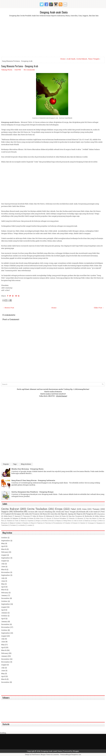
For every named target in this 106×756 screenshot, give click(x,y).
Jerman (31, 512)
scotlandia (21, 525)
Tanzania (26, 516)
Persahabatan (57, 523)
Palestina (48, 523)
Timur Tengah (93, 59)
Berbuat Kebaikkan (60, 518)
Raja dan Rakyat (91, 518)
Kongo (95, 521)
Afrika (58, 512)
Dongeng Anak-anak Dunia (54, 12)
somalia (29, 525)
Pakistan (40, 523)
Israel (80, 521)
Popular (6, 464)
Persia (64, 516)
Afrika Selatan (100, 516)
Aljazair (48, 518)
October (4, 537)
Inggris (4, 511)
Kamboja (87, 521)
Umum (23, 521)
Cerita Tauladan (37, 509)
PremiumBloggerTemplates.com (70, 754)
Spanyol (17, 516)
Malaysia (49, 516)
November (5, 572)
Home (62, 59)
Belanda (82, 512)
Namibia (26, 523)
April (3, 546)
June (3, 566)
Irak (75, 521)
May (3, 543)
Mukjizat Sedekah (15, 523)
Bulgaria (15, 518)
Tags (15, 464)
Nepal (33, 523)
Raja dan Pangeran (75, 516)
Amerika (53, 514)
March (3, 549)
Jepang (70, 514)
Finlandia (72, 518)
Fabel (73, 509)
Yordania (13, 525)
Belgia (38, 521)
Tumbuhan (4, 525)
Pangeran (89, 514)
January (4, 595)
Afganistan (101, 514)
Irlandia (23, 518)
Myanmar (80, 518)
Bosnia (51, 521)
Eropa (58, 509)
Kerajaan (17, 514)
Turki (16, 521)
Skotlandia (88, 516)
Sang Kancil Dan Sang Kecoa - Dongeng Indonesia (33, 480)
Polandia (67, 523)
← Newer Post (8, 308)
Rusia (45, 514)
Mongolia (4, 523)
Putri (103, 512)
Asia (84, 509)
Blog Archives (26, 464)
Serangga (91, 523)
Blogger (76, 751)
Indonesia (18, 511)
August (4, 555)
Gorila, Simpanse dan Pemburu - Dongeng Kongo (32, 492)
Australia (7, 518)
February (4, 552)
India (27, 514)
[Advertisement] (53, 38)
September (5, 540)
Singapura (99, 523)
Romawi (75, 523)
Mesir (101, 521)
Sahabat (82, 523)
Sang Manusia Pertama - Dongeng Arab (19, 66)
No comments (29, 70)
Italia (34, 516)
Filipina (58, 521)
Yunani (96, 509)
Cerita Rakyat (81, 59)
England (7, 514)
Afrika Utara (40, 518)
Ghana (41, 516)
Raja (62, 514)
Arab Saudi (71, 59)
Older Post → (99, 308)
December (5, 598)
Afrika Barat (8, 516)
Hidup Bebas (67, 521)
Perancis (35, 514)
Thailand (9, 521)
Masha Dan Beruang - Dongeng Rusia (27, 469)
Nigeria (79, 514)
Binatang (48, 512)
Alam (57, 516)
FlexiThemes (36, 754)
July (3, 564)
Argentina (30, 521)
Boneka (44, 521)
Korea (31, 518)
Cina (39, 512)
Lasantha (56, 754)
